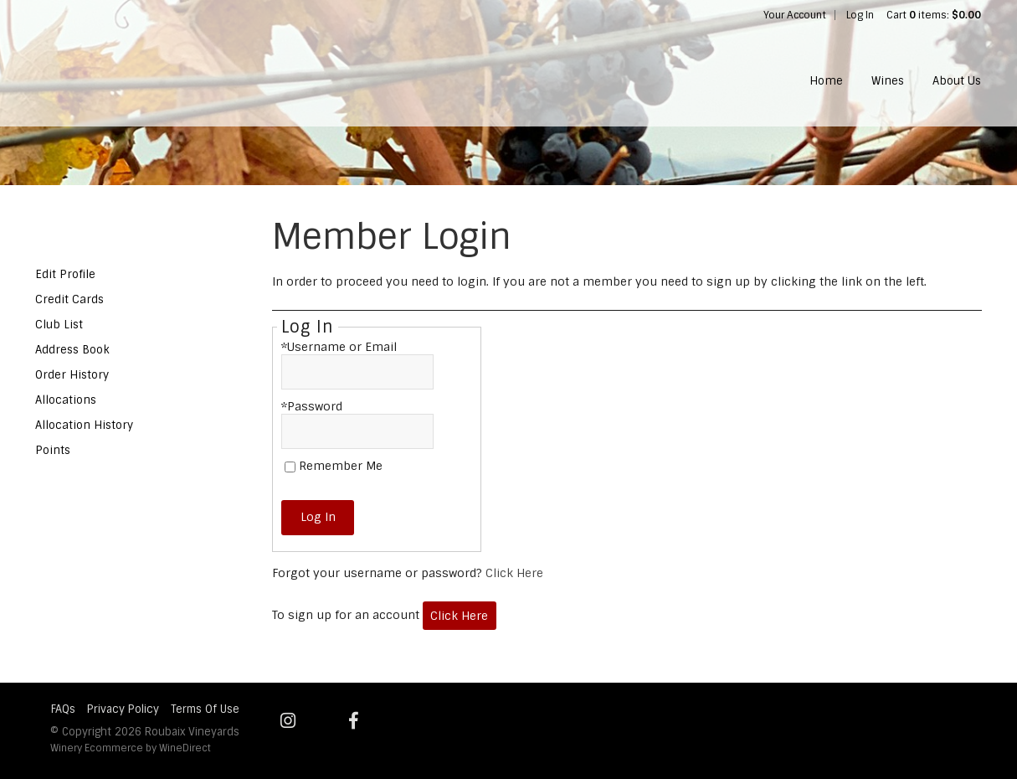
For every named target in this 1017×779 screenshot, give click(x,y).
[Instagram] (288, 720)
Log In (860, 15)
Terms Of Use (205, 709)
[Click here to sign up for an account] (459, 616)
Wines (887, 81)
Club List (59, 324)
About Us (956, 81)
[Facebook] (353, 720)
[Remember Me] (290, 467)
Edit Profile (65, 274)
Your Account (794, 15)
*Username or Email (339, 346)
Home (826, 81)
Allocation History (84, 425)
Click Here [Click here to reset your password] (514, 572)
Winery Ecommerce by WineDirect (130, 748)
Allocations (65, 400)
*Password (311, 406)
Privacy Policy (123, 709)
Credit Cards (69, 299)
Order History (72, 375)
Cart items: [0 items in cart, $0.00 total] (933, 15)
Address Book (72, 350)
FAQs (63, 709)
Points (52, 450)
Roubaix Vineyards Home (145, 63)
